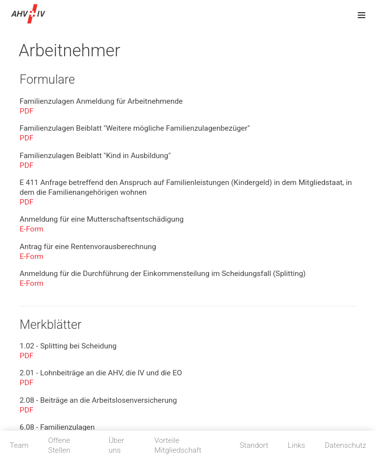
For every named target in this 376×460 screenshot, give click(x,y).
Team (19, 445)
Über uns (116, 445)
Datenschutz (345, 445)
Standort (253, 445)
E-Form (32, 229)
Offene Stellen (59, 445)
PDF (26, 111)
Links (296, 445)
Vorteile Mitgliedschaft (177, 445)
